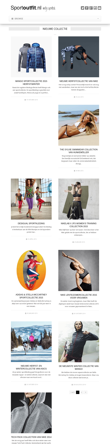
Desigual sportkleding (31, 223)
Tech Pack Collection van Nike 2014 (31, 437)
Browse (55, 18)
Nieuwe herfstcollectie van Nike (78, 81)
